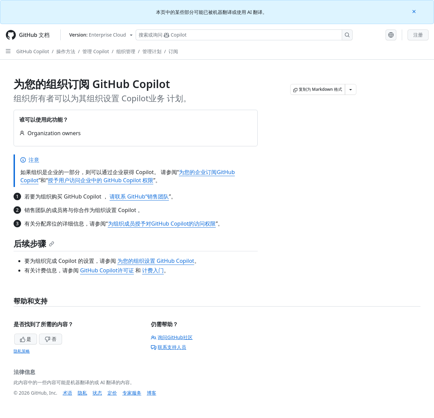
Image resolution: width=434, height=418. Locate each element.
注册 (418, 35)
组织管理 (125, 51)
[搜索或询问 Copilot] (244, 34)
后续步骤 (34, 243)
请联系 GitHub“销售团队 (139, 196)
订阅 (173, 51)
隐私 (82, 393)
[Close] (414, 11)
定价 (112, 393)
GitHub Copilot (32, 51)
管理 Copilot (95, 51)
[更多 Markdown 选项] (350, 89)
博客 (151, 393)
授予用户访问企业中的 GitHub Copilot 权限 (100, 180)
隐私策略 (22, 351)
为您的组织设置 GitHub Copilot (155, 261)
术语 (67, 393)
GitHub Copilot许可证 (107, 270)
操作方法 (65, 51)
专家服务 (131, 393)
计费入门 (153, 270)
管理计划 (151, 51)
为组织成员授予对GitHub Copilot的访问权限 (162, 223)
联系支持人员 (168, 347)
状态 (97, 393)
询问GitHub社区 (172, 337)
